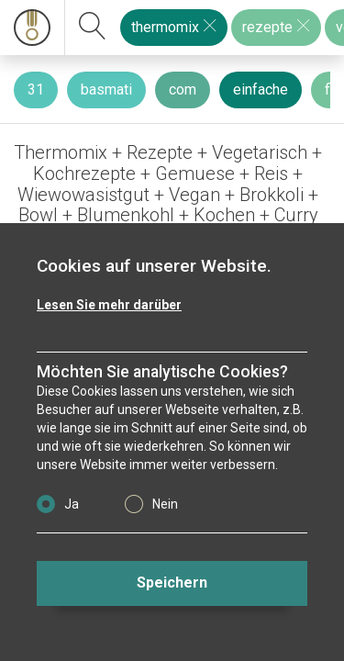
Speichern (172, 582)
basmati (106, 89)
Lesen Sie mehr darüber (109, 304)
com (182, 89)
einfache (260, 89)
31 (36, 89)
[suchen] (92, 27)
